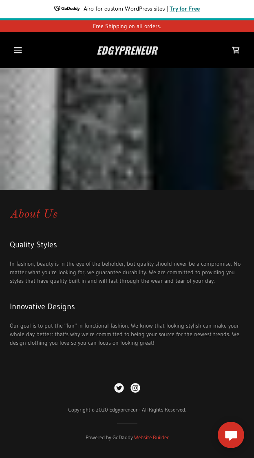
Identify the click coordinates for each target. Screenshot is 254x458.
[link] (127, 50)
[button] (19, 50)
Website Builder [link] (151, 437)
